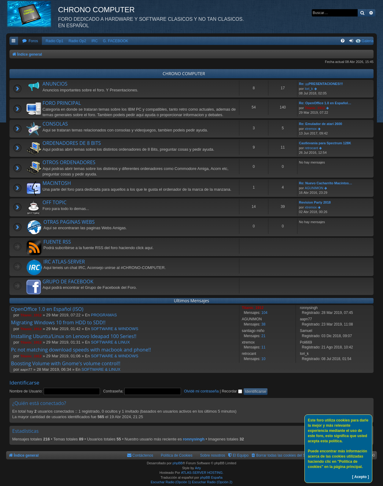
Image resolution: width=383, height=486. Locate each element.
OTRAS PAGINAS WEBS (69, 222)
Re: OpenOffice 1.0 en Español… (325, 103)
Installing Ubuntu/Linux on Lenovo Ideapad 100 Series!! (73, 336)
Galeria (368, 41)
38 (263, 324)
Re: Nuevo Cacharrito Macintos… (325, 183)
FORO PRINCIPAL (61, 103)
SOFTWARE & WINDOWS (114, 328)
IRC (94, 41)
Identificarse (24, 382)
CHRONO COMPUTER (184, 73)
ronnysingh (193, 439)
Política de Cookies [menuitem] (177, 455)
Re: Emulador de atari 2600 (320, 124)
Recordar (232, 391)
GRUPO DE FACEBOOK (67, 281)
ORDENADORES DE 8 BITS (71, 143)
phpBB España (211, 477)
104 (264, 313)
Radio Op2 (77, 41)
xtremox (311, 129)
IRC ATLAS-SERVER (64, 261)
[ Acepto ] (360, 477)
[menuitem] (29, 41)
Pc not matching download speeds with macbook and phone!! (81, 349)
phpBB (178, 463)
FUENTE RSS (57, 241)
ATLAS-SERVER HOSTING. (202, 472)
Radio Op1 (54, 41)
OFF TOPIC (54, 202)
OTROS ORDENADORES (68, 162)
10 (263, 359)
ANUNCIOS (55, 83)
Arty (198, 468)
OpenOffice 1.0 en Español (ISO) (47, 309)
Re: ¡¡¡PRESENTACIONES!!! (321, 84)
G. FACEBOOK (115, 41)
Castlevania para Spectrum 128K (325, 143)
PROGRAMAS (104, 315)
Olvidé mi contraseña (201, 391)
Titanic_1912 (315, 108)
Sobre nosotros (212, 455)
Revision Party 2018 (315, 202)
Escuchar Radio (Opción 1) (171, 482)
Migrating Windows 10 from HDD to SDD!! (58, 322)
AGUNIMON (314, 188)
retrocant (311, 148)
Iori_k (309, 88)
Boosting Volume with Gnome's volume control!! (65, 363)
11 (263, 347)
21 (263, 336)
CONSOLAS (55, 123)
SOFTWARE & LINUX (110, 342)
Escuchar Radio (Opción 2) (212, 482)
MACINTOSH (56, 183)
